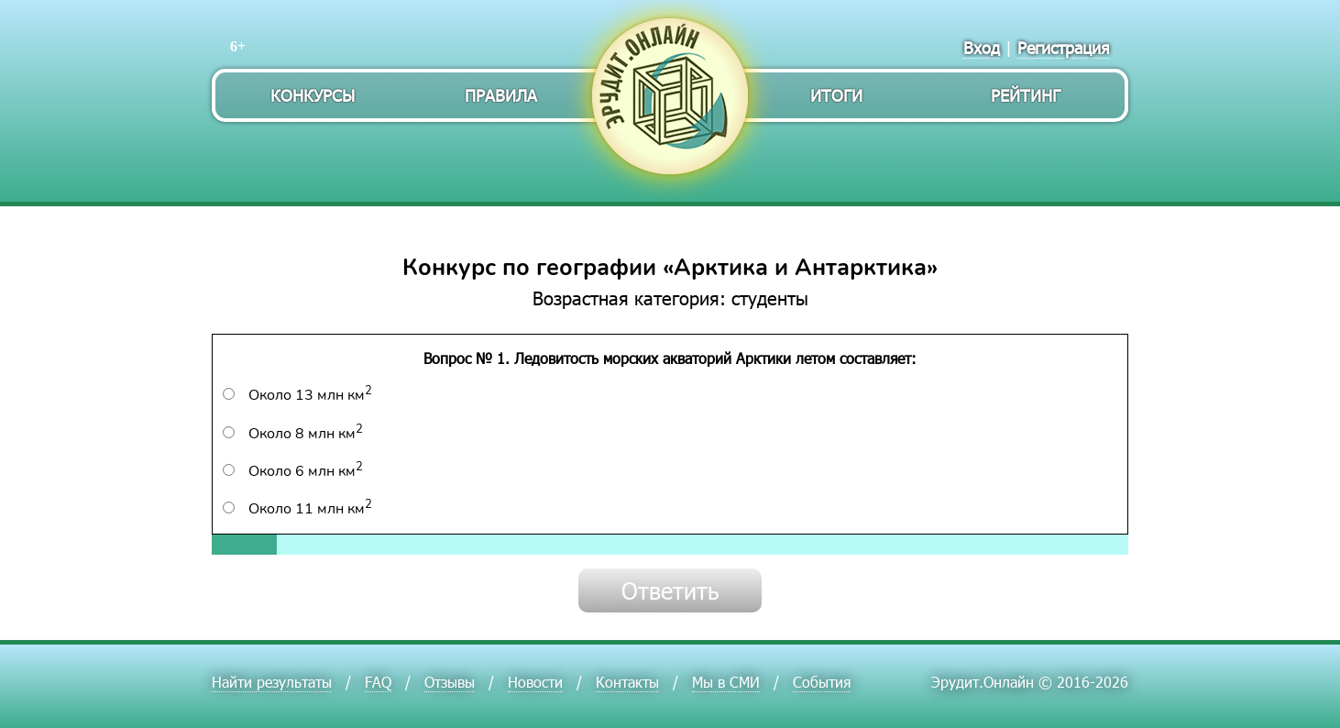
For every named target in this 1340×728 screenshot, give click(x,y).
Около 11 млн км (297, 509)
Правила (501, 94)
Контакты (627, 681)
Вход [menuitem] (981, 47)
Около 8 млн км (293, 434)
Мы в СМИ (726, 681)
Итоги (836, 94)
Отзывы (449, 681)
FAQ (378, 681)
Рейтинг (1025, 94)
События (822, 681)
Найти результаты (272, 681)
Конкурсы (312, 94)
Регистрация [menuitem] (1063, 47)
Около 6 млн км (293, 471)
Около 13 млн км (297, 395)
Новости (535, 681)
